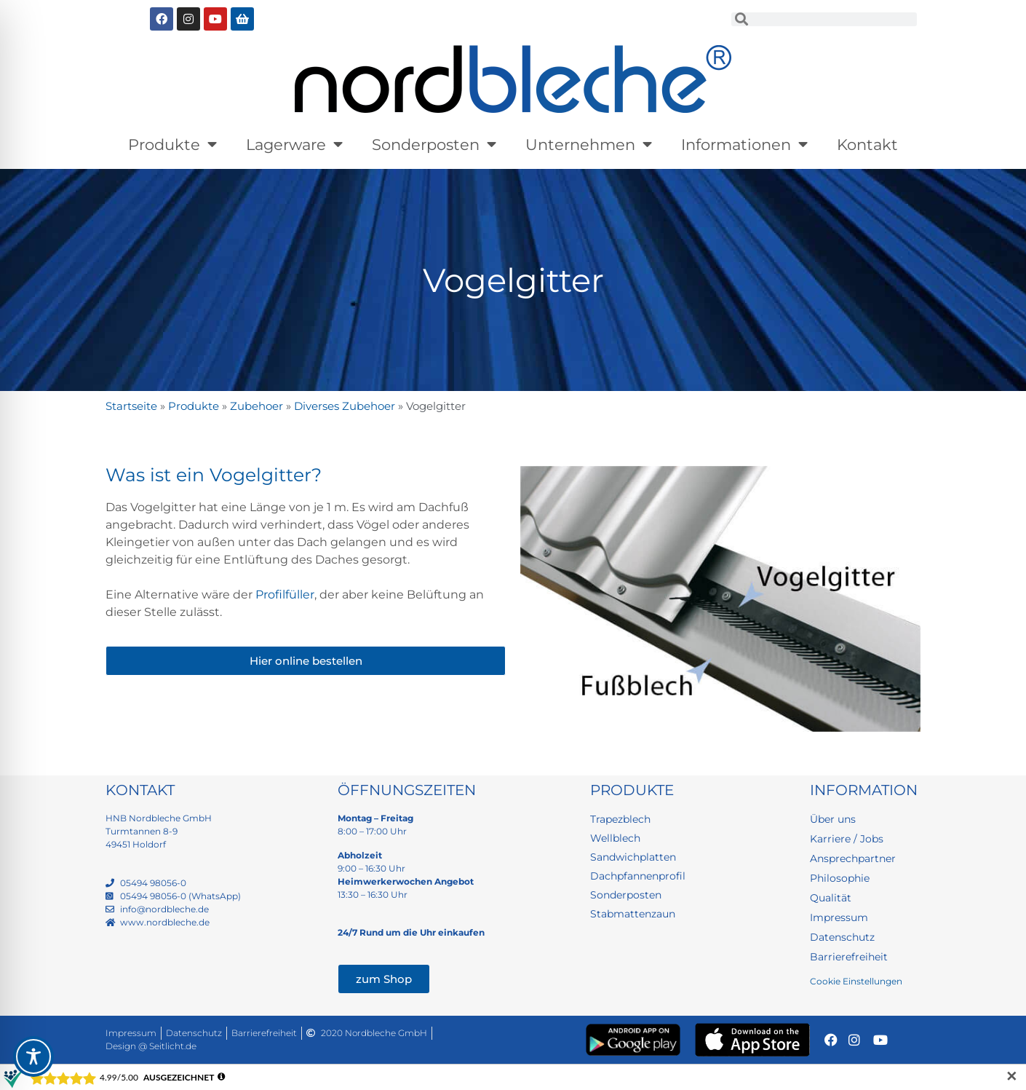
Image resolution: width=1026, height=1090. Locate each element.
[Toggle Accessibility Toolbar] (33, 1056)
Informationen (744, 144)
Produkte (172, 144)
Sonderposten (434, 144)
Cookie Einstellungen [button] (856, 981)
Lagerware (294, 144)
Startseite (131, 406)
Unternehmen (588, 144)
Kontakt (867, 144)
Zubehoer (256, 406)
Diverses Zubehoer (344, 406)
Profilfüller (284, 594)
